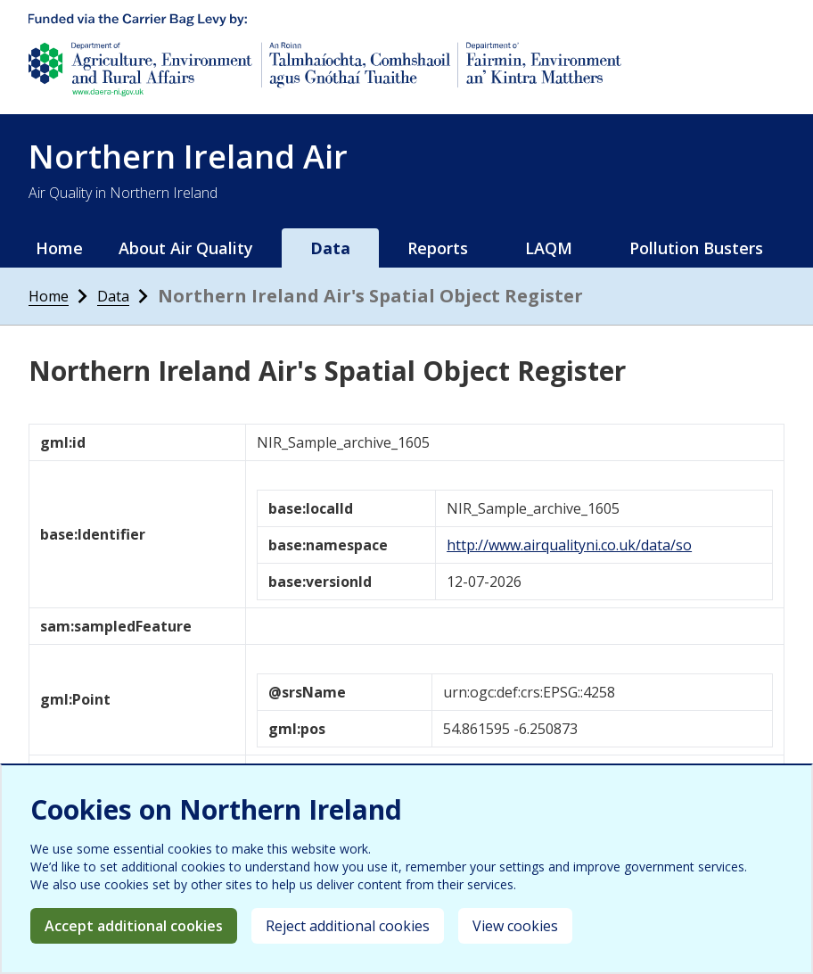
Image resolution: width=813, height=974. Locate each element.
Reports (437, 248)
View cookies (515, 926)
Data (330, 248)
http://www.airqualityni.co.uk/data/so (569, 545)
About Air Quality (186, 248)
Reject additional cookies (348, 926)
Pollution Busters (696, 248)
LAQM (548, 248)
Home (59, 248)
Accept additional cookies (134, 926)
